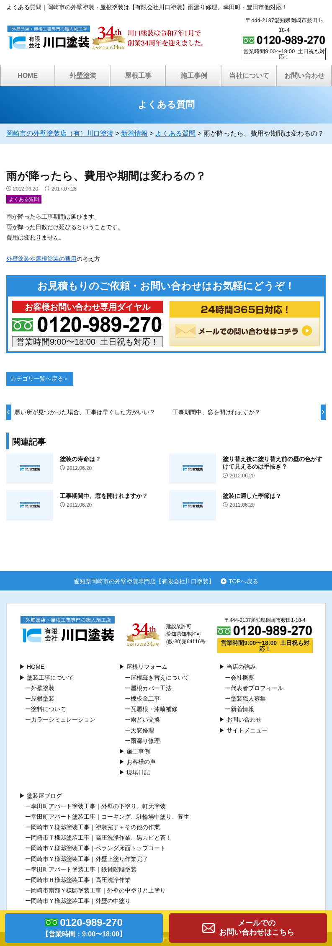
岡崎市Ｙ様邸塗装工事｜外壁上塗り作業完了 (89, 859)
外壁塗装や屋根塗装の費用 (41, 258)
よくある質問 (24, 199)
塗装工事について (50, 677)
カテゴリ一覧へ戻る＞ (39, 378)
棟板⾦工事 (145, 698)
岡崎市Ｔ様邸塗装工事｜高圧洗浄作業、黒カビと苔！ (101, 837)
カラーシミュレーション (63, 719)
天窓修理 (142, 730)
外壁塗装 (82, 75)
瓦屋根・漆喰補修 (154, 709)
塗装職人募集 (248, 698)
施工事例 (193, 75)
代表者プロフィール (257, 688)
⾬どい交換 (145, 719)
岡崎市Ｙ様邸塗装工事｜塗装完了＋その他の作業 (95, 827)
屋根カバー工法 (151, 688)
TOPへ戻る (243, 581)
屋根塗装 (42, 698)
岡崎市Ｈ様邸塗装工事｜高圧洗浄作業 (81, 879)
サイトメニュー (247, 730)
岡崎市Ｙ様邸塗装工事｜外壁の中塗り (81, 900)
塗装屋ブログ (44, 795)
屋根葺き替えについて (160, 677)
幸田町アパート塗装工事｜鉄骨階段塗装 (83, 869)
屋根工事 (138, 75)
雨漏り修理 (145, 740)
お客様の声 (141, 761)
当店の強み (241, 666)
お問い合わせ (304, 75)
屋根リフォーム (146, 666)
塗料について (48, 709)
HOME (28, 75)
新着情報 (242, 709)
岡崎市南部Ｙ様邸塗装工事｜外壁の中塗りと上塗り (98, 890)
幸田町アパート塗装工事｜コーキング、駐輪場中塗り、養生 (110, 816)
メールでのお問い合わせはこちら (256, 927)
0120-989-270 (84, 929)
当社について (249, 75)
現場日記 (138, 772)
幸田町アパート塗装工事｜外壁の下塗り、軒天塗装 (98, 806)
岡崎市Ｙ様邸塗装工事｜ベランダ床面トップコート (98, 848)
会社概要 (242, 677)
